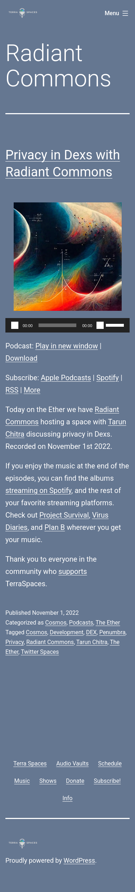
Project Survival (64, 515)
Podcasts (81, 622)
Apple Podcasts (66, 377)
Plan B (55, 527)
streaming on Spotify (38, 490)
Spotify (107, 377)
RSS (11, 390)
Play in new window (66, 346)
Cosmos (55, 622)
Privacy (14, 642)
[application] (67, 325)
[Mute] (100, 325)
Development (67, 632)
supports (72, 571)
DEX (91, 632)
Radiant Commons (50, 642)
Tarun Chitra (92, 642)
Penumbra (112, 632)
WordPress (79, 860)
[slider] (58, 325)
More (32, 390)
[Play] (14, 325)
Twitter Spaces (40, 651)
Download (21, 358)
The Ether (108, 622)
